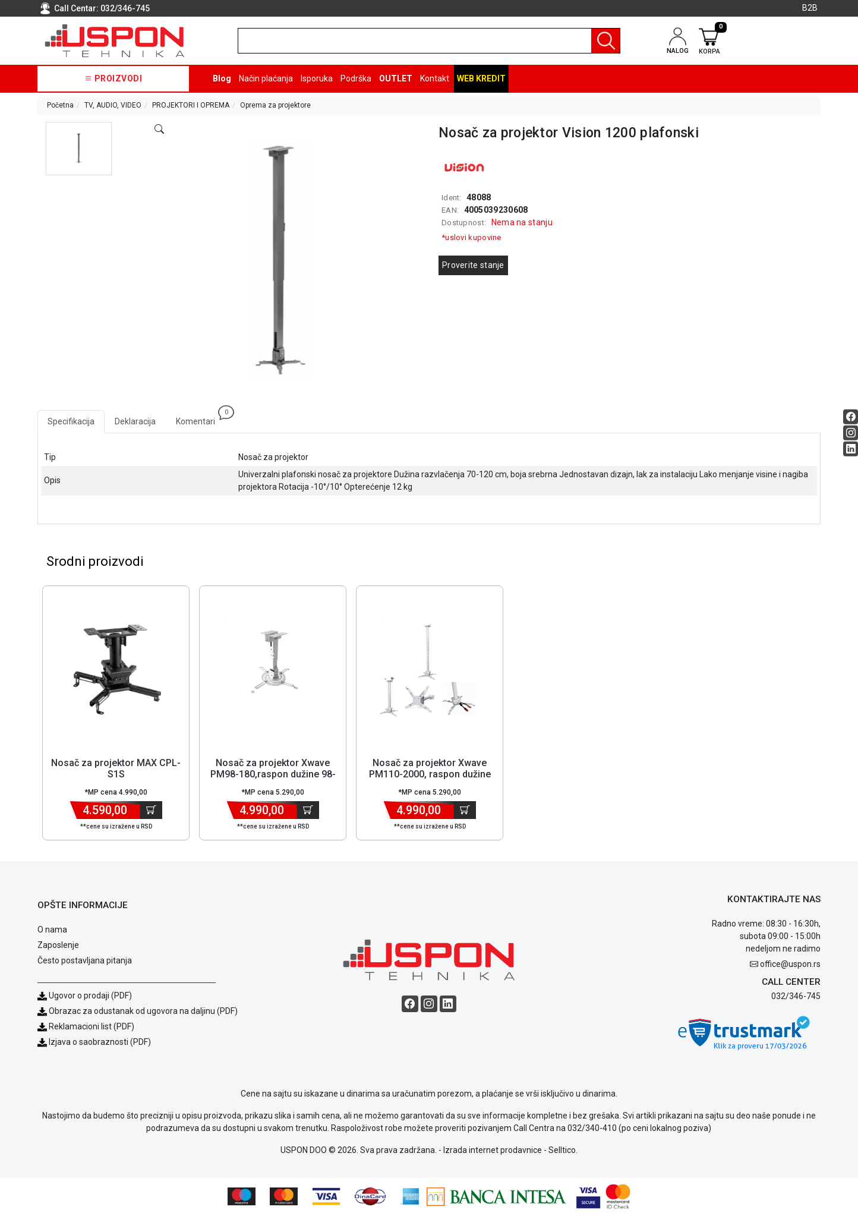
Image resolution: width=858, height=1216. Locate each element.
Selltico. (563, 1151)
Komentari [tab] (200, 418)
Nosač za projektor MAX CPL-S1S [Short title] (116, 769)
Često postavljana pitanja (84, 961)
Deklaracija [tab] (135, 421)
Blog (222, 78)
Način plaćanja (266, 78)
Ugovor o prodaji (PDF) (84, 996)
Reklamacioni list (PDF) (85, 1027)
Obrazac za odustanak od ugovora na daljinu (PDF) (143, 1011)
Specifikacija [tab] (71, 421)
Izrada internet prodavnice (492, 1151)
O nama (52, 930)
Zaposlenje (58, 945)
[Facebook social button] (850, 416)
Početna (60, 105)
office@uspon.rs (790, 964)
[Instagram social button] (850, 433)
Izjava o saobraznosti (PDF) (100, 1042)
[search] (429, 40)
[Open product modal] (159, 129)
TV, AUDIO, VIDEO (112, 105)
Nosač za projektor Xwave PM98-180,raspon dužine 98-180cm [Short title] (273, 775)
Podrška (355, 78)
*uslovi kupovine (471, 237)
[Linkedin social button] (850, 449)
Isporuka (317, 78)
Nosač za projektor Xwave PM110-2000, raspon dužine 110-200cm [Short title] (430, 775)
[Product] (116, 669)
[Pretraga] (605, 41)
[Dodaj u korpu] (151, 811)
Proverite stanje (473, 265)
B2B (810, 7)
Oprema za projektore (275, 105)
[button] (79, 148)
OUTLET (395, 78)
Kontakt (434, 78)
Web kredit (481, 78)
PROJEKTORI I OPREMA (190, 105)
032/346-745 (125, 8)
